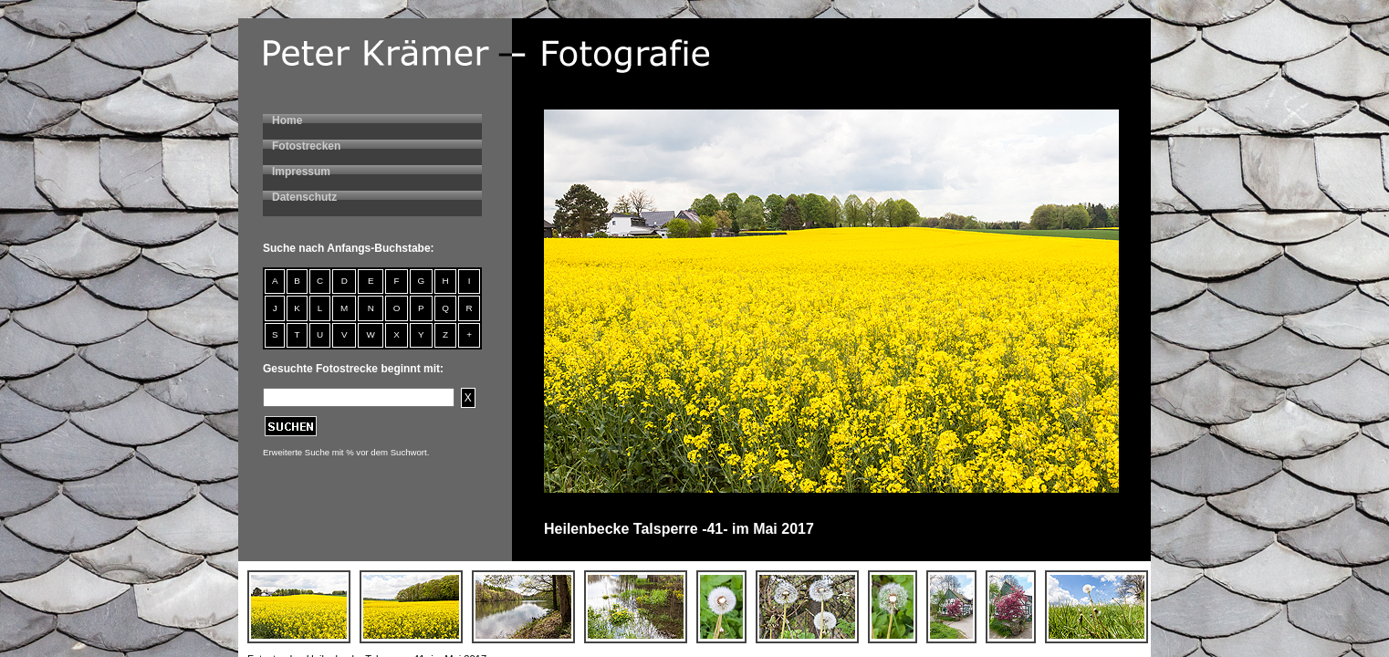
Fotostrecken (306, 146)
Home (287, 120)
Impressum (301, 171)
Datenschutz (304, 197)
